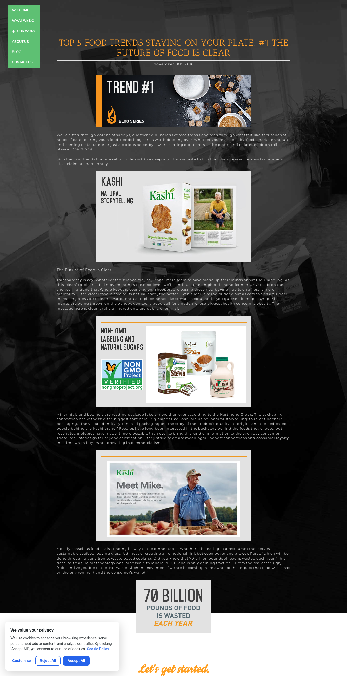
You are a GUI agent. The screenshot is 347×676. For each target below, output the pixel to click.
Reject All (48, 661)
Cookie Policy (98, 649)
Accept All (76, 661)
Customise (21, 661)
